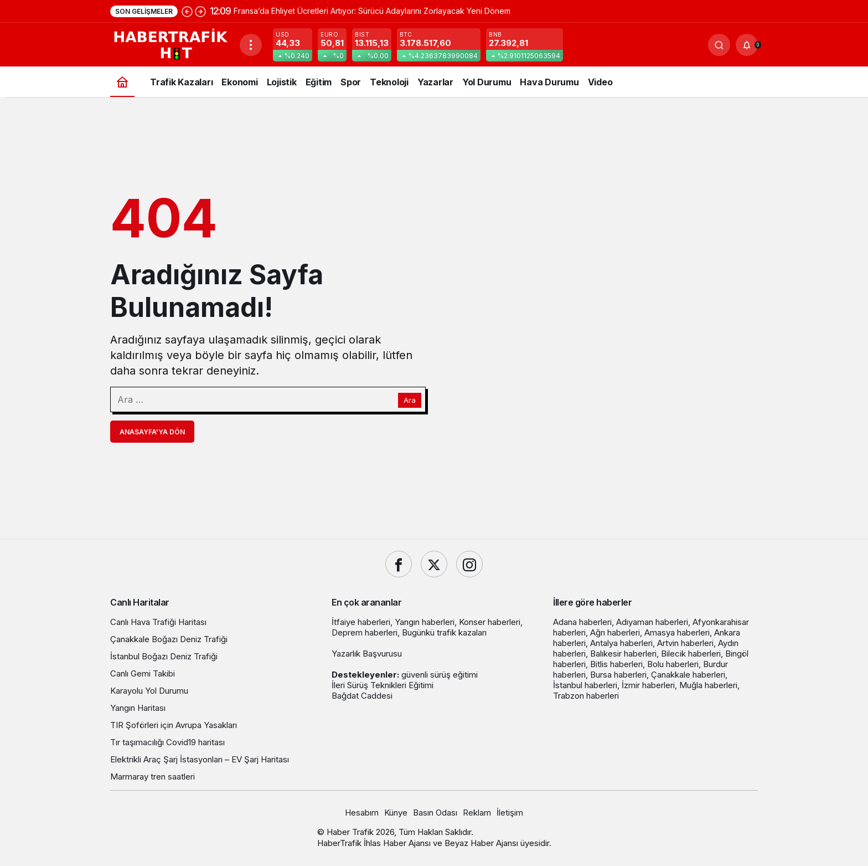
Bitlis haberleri (616, 664)
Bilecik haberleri (691, 653)
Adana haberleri (582, 622)
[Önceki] (187, 11)
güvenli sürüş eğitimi (439, 674)
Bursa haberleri (618, 674)
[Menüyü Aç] (251, 45)
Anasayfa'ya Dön (152, 432)
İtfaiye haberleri (361, 622)
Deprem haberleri (364, 632)
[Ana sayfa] (122, 81)
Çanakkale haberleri (688, 674)
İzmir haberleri (648, 685)
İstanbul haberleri (585, 685)
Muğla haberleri (708, 685)
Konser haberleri (489, 622)
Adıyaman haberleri (652, 622)
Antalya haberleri (621, 643)
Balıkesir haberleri (623, 653)
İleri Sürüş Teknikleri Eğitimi (382, 685)
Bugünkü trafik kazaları (444, 632)
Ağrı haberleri (615, 632)
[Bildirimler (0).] (747, 45)
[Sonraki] (200, 11)
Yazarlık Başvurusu (367, 653)
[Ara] (719, 45)
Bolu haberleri (673, 664)
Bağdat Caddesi (362, 695)
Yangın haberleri (424, 622)
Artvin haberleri (685, 643)
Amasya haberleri (677, 632)
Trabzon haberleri (586, 695)
